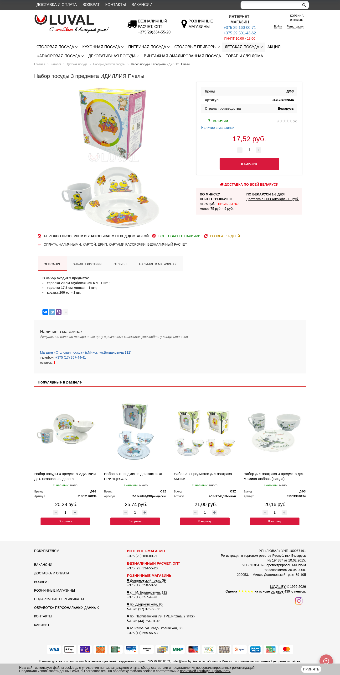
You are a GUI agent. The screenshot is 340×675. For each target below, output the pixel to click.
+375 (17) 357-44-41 (70, 357)
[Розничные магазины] (200, 27)
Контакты (115, 5)
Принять (311, 669)
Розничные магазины (54, 590)
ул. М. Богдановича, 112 (147, 592)
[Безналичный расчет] (154, 32)
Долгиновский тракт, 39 (146, 580)
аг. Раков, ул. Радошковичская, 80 (154, 628)
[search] (304, 5)
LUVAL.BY (278, 587)
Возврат (91, 5)
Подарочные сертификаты (59, 599)
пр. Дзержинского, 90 (145, 604)
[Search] (270, 5)
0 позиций (297, 17)
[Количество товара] (249, 150)
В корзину (65, 521)
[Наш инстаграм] (299, 601)
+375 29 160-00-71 (240, 28)
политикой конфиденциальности (205, 671)
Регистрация (295, 26)
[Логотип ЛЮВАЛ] (77, 17)
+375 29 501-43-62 (240, 33)
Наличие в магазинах (217, 124)
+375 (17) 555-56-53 (142, 633)
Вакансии (142, 5)
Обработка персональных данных (66, 608)
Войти (278, 26)
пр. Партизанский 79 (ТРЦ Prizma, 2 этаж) (161, 616)
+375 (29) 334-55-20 (142, 568)
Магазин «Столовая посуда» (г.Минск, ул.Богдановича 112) (85, 352)
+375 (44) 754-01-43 (143, 621)
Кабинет (42, 625)
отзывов (277, 591)
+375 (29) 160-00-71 (142, 556)
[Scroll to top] (326, 661)
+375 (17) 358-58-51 (142, 585)
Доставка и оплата (56, 5)
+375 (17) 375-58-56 (143, 609)
